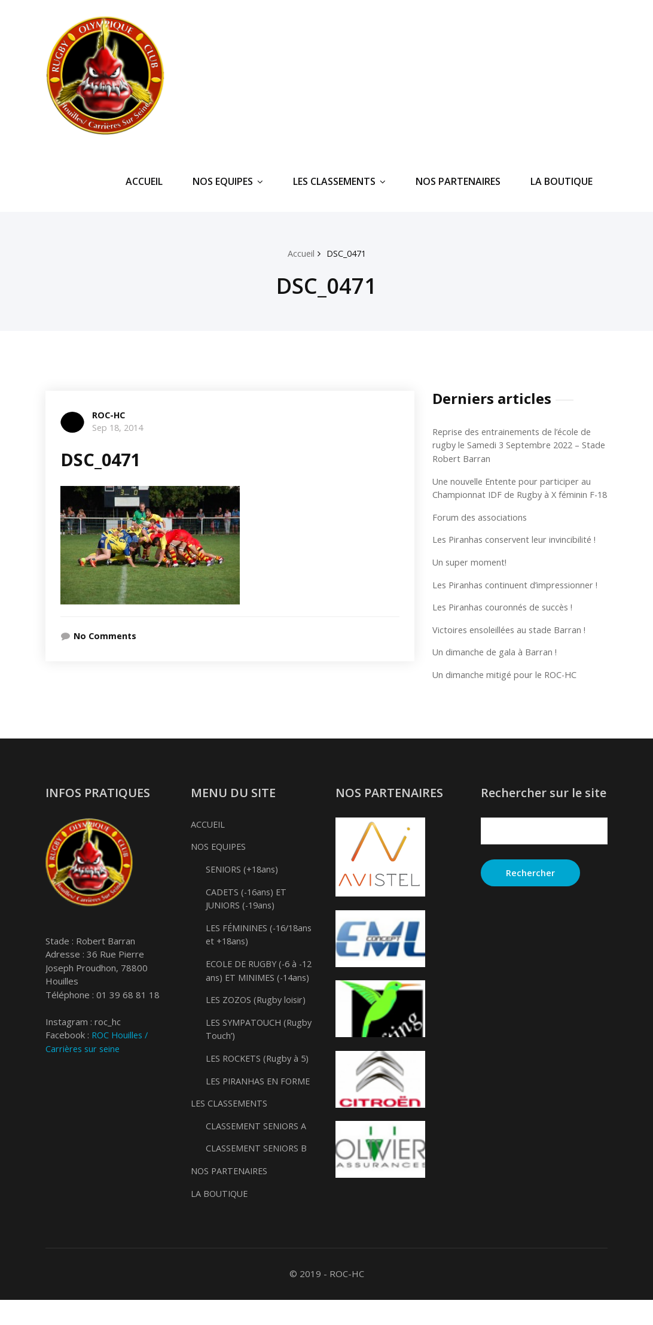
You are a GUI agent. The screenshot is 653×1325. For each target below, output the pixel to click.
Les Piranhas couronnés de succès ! (505, 620)
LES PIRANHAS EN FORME (260, 1106)
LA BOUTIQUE (561, 181)
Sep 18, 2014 (119, 427)
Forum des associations (481, 530)
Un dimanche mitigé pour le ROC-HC (506, 687)
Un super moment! (470, 575)
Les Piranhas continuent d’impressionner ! (517, 597)
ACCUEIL (144, 181)
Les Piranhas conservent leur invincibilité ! (517, 552)
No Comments (106, 636)
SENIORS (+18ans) (244, 882)
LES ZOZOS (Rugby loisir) (257, 1025)
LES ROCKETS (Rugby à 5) (259, 1084)
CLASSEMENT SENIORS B (258, 1174)
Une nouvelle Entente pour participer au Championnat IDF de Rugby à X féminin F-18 (517, 494)
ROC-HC (109, 415)
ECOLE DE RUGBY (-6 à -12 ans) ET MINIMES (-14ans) (254, 989)
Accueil (299, 253)
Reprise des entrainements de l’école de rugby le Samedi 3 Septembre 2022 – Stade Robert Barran (516, 445)
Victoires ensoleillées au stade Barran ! (511, 642)
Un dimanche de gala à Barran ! (495, 665)
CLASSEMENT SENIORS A (258, 1151)
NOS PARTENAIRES (458, 181)
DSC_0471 (346, 253)
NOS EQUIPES (228, 181)
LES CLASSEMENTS (339, 181)
